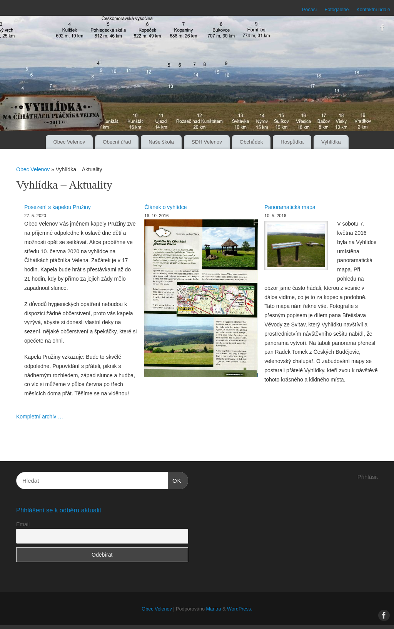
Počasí (309, 9)
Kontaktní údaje (373, 9)
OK (175, 479)
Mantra (213, 609)
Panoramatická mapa (289, 207)
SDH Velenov (207, 142)
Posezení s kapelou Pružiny (57, 207)
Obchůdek (251, 142)
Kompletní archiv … (39, 416)
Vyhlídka (331, 142)
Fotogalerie (336, 9)
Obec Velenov (69, 142)
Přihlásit (367, 476)
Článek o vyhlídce (165, 207)
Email (23, 524)
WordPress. (239, 609)
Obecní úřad (117, 142)
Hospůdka (292, 142)
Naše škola (161, 142)
